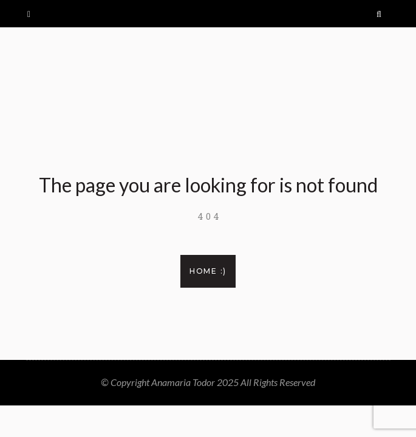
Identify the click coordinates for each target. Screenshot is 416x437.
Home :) (208, 271)
